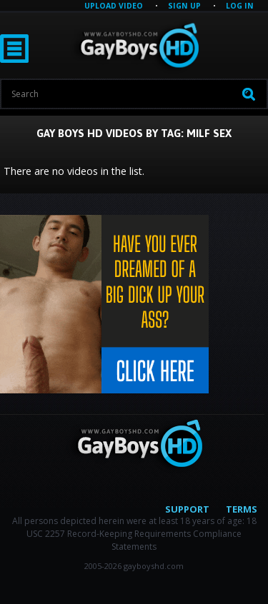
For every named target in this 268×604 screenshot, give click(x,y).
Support (187, 509)
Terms (241, 509)
